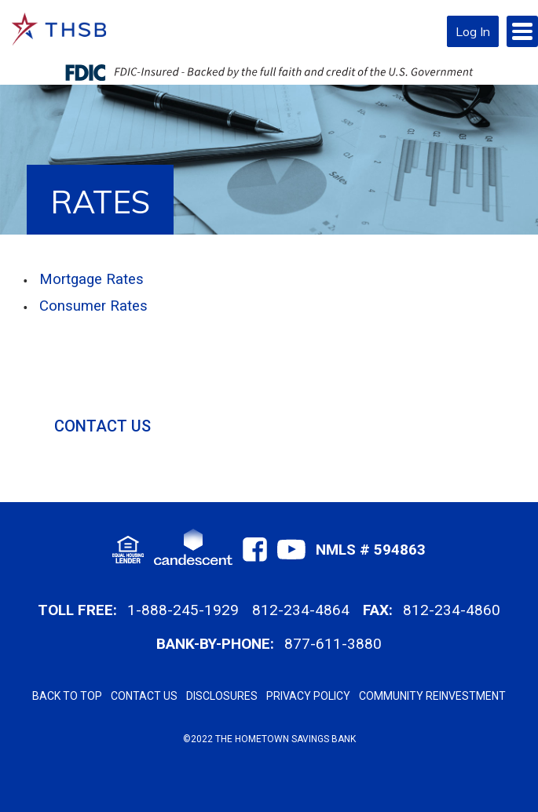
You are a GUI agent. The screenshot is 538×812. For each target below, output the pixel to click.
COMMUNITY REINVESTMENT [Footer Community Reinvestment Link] (432, 696)
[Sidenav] (280, 396)
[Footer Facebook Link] (255, 549)
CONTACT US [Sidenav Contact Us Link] (102, 426)
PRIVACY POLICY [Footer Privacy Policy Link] (308, 696)
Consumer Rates (93, 306)
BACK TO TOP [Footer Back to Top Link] (67, 696)
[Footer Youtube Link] (291, 549)
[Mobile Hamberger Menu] (522, 31)
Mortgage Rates (91, 279)
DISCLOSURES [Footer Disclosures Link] (222, 696)
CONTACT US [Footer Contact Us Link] (144, 696)
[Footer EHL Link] (128, 549)
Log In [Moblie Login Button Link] (473, 31)
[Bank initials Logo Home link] (59, 29)
